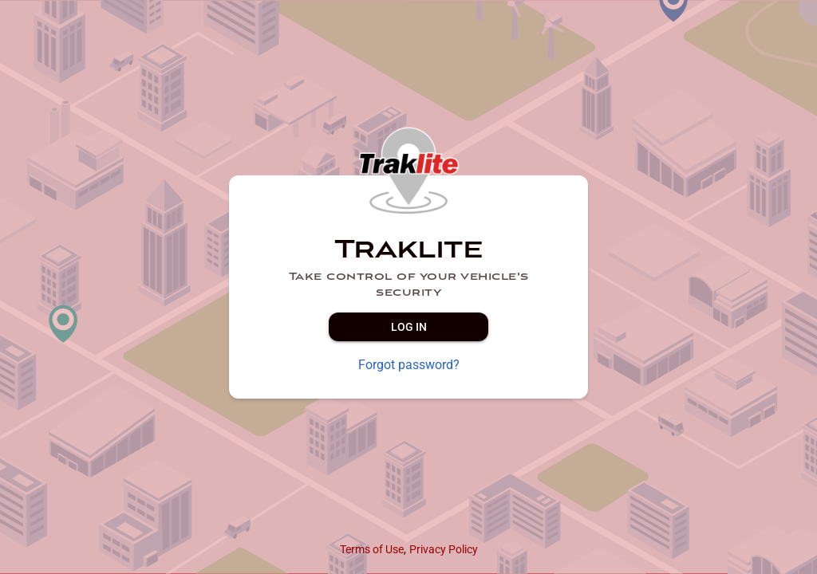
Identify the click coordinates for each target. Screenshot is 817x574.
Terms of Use (372, 549)
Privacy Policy (443, 549)
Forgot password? (409, 364)
